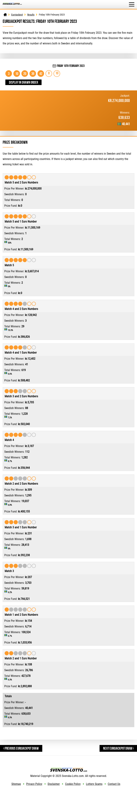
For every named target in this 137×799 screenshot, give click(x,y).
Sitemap (16, 784)
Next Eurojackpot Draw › (118, 748)
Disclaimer (54, 784)
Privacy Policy (34, 784)
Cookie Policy (73, 784)
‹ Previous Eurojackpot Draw (21, 748)
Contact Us (114, 784)
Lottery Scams (94, 784)
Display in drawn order (23, 82)
